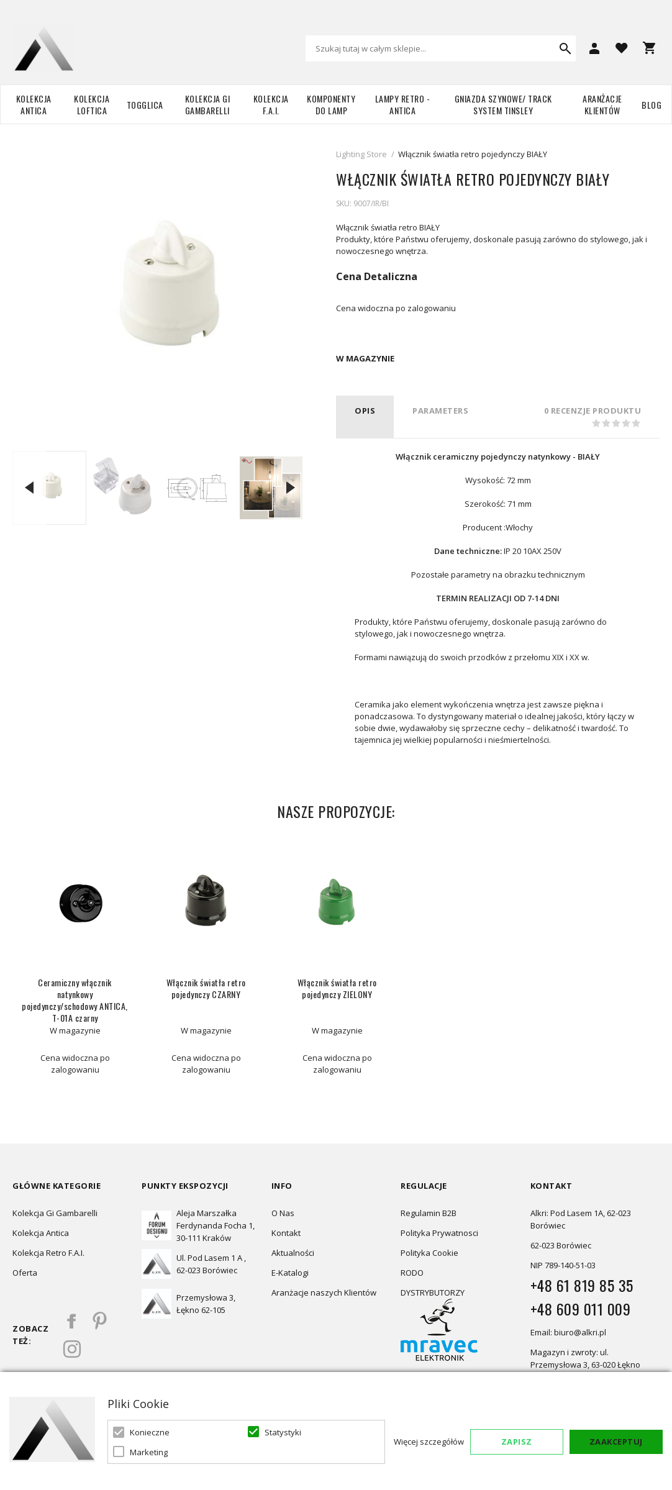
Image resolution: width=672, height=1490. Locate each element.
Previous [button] (29, 487)
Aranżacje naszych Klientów (323, 1292)
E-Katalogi (290, 1272)
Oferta (24, 1272)
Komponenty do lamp (331, 104)
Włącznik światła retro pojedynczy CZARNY (206, 988)
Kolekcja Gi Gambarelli (207, 104)
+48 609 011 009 (580, 1308)
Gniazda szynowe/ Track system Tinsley (503, 104)
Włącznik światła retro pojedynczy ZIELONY (337, 988)
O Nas (282, 1213)
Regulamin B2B (428, 1213)
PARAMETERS (440, 410)
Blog (651, 104)
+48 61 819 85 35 (581, 1285)
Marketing (149, 1452)
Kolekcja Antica (34, 104)
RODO (412, 1272)
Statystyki (283, 1432)
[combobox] (441, 48)
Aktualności (292, 1252)
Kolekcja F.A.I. (271, 104)
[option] (49, 488)
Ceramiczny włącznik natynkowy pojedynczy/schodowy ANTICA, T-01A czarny (75, 1000)
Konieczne (150, 1432)
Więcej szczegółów (429, 1441)
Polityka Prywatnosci (439, 1232)
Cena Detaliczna (376, 276)
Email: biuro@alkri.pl (568, 1332)
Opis (365, 410)
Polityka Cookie (429, 1252)
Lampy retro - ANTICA (402, 104)
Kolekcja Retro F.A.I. (48, 1252)
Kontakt (286, 1232)
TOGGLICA (145, 104)
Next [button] (290, 487)
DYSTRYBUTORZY (433, 1292)
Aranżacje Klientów (602, 104)
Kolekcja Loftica (91, 104)
